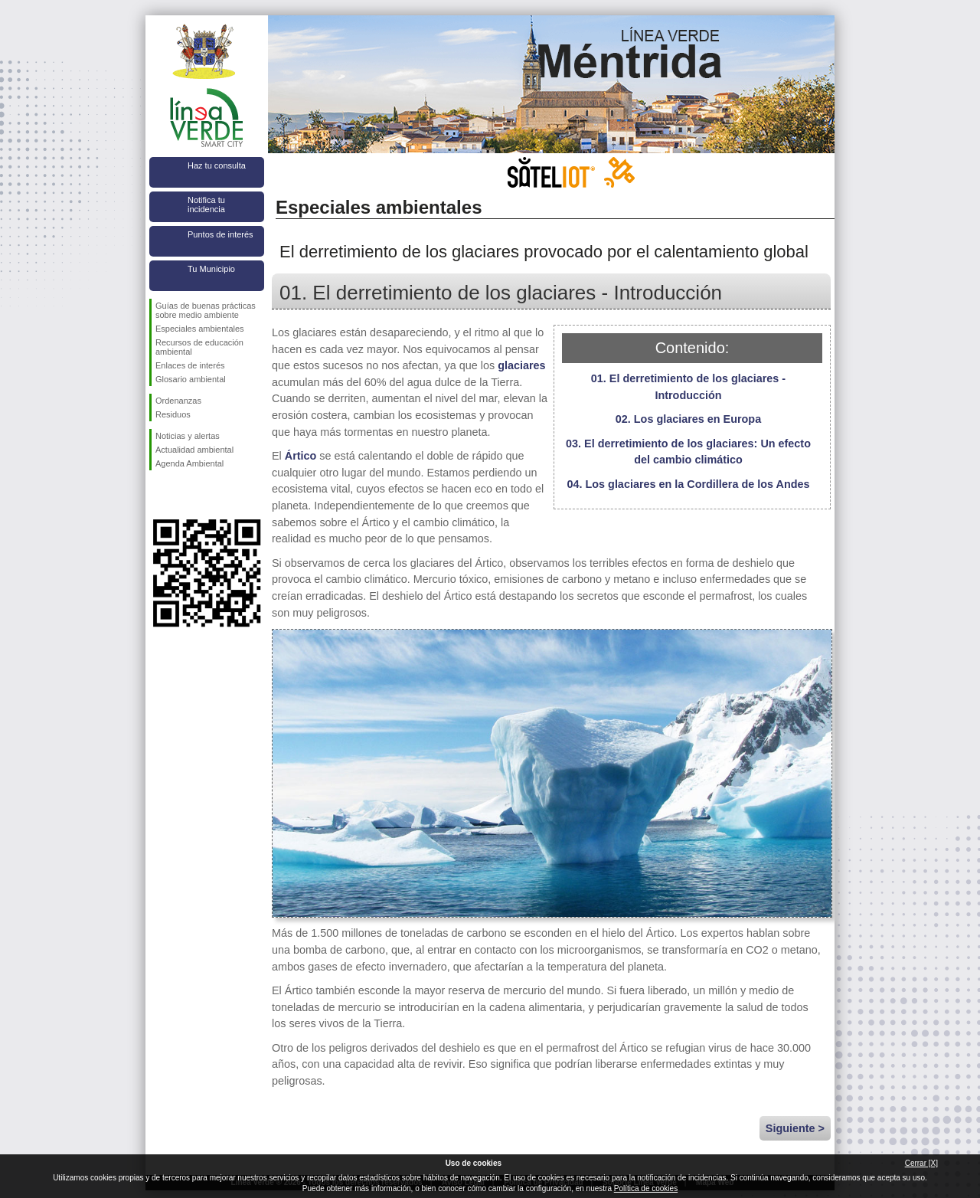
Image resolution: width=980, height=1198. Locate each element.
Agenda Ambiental (189, 463)
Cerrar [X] (921, 1163)
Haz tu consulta (217, 165)
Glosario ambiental (190, 379)
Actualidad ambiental (194, 449)
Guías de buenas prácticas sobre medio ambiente (205, 310)
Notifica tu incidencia (206, 204)
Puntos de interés (220, 234)
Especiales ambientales (199, 328)
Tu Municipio (211, 268)
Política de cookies (646, 1188)
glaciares (521, 365)
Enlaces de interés (190, 365)
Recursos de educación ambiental (199, 347)
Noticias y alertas (187, 435)
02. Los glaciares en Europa (688, 419)
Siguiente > (795, 1128)
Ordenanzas (178, 400)
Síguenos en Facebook (158, 495)
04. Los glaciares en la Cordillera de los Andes (688, 484)
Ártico (301, 456)
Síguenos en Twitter (184, 495)
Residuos (173, 414)
